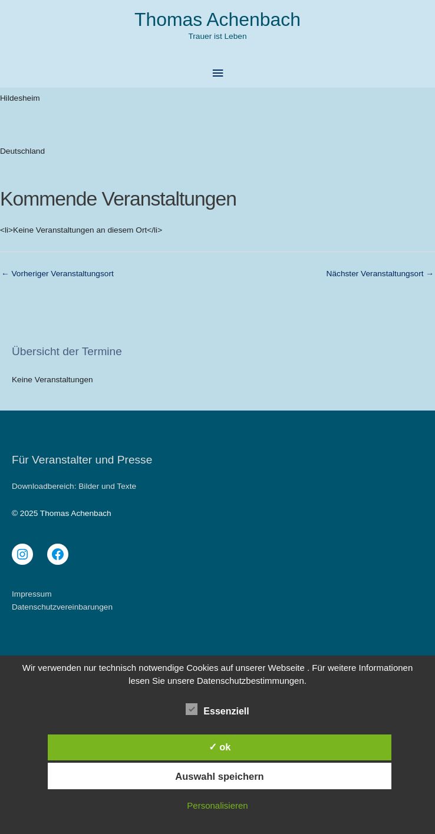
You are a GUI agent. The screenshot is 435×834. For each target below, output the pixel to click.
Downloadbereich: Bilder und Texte (74, 486)
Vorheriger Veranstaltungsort (57, 273)
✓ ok (220, 747)
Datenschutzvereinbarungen (62, 607)
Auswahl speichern (219, 776)
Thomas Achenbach (217, 19)
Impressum (32, 594)
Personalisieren (217, 805)
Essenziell (217, 709)
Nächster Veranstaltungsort (380, 273)
